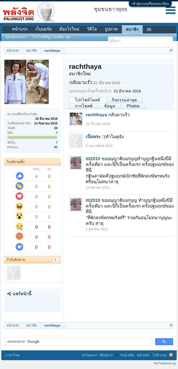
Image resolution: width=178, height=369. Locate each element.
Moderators (16, 37)
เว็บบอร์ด (43, 29)
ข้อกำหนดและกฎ (164, 363)
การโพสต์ (83, 106)
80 (56, 147)
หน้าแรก (19, 29)
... (78, 37)
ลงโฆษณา (89, 355)
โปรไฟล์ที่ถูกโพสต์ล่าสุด (51, 37)
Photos (133, 106)
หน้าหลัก (143, 355)
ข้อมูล (109, 106)
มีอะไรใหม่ (69, 29)
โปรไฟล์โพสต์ (87, 100)
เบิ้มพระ (93, 136)
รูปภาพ (111, 29)
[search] (78, 342)
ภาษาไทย (12, 355)
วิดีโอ (92, 29)
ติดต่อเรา (109, 355)
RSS (171, 355)
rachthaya (96, 114)
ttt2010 (93, 158)
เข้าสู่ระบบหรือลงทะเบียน (150, 4)
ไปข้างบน (159, 355)
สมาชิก (132, 29)
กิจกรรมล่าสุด (124, 100)
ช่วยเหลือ (127, 355)
